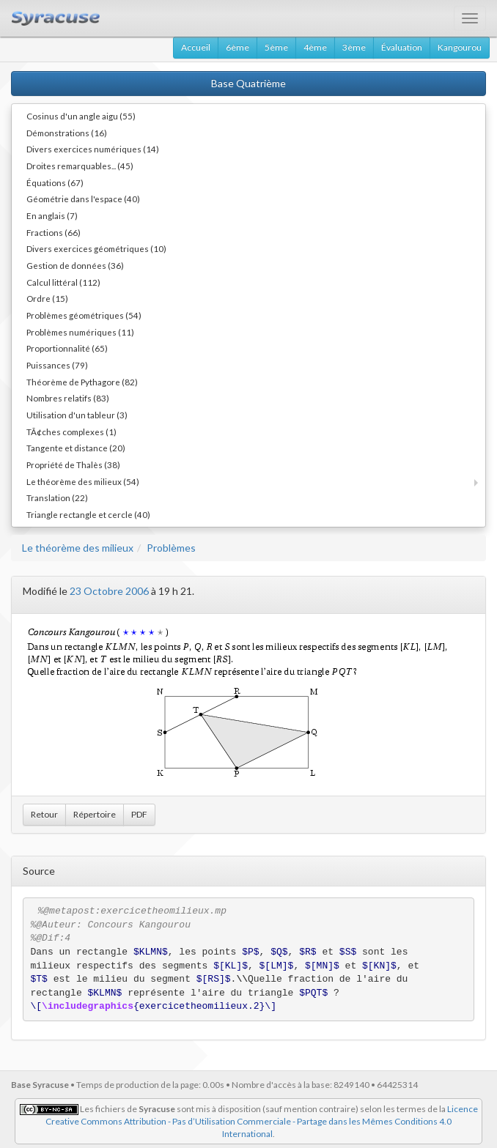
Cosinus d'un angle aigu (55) (81, 116)
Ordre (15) (47, 298)
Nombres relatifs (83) (67, 398)
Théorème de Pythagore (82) (82, 382)
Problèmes (171, 547)
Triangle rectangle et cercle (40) (88, 514)
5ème (276, 47)
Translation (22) (57, 497)
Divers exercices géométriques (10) (96, 248)
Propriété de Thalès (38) (73, 464)
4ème (315, 47)
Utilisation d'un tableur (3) (77, 415)
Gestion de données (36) (75, 265)
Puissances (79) (57, 365)
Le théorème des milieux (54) (82, 481)
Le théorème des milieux (77, 547)
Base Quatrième (248, 83)
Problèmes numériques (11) (80, 332)
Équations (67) (55, 182)
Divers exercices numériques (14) (92, 149)
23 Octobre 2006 (109, 591)
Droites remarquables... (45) (79, 165)
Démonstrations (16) (66, 132)
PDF (139, 814)
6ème (237, 47)
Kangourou (460, 47)
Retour (44, 814)
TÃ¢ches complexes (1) (71, 431)
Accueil (195, 47)
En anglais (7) (52, 215)
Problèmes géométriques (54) (83, 315)
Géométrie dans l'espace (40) (83, 198)
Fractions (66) (53, 232)
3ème (354, 47)
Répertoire (94, 814)
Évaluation (401, 47)
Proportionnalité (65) (67, 348)
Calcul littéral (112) (63, 282)
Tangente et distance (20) (75, 447)
